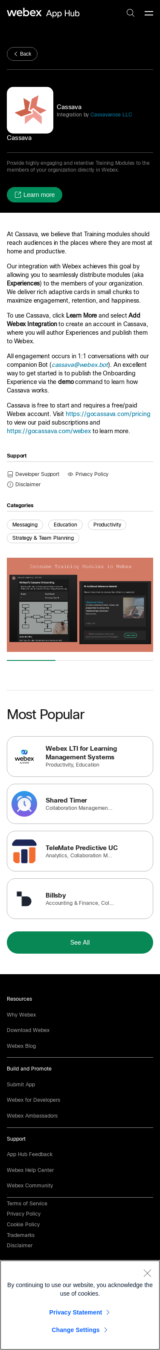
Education (65, 525)
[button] (34, 194)
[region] (80, 1305)
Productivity (107, 525)
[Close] (147, 1273)
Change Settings (76, 1329)
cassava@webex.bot (80, 364)
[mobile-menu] (149, 13)
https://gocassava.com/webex (49, 431)
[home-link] (44, 13)
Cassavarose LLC (110, 115)
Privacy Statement (75, 1312)
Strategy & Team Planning (43, 538)
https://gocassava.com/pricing (108, 413)
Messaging (25, 525)
